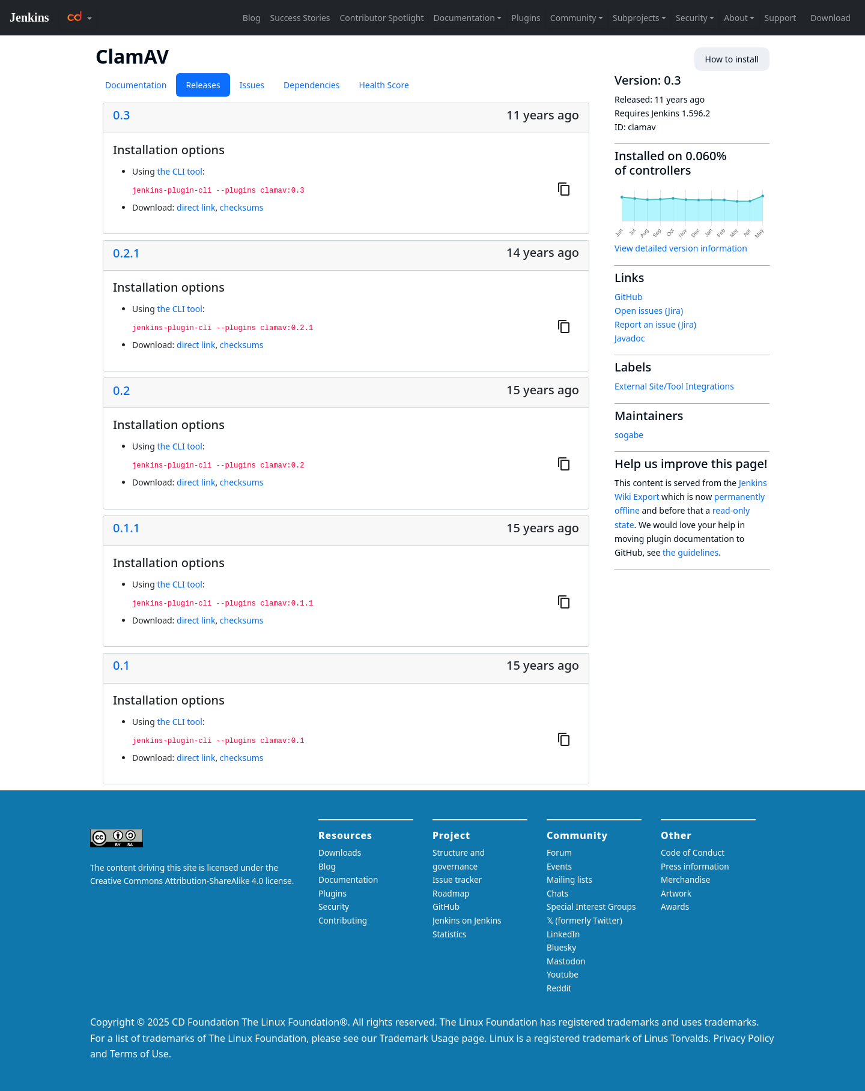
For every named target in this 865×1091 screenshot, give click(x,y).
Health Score (383, 85)
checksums (242, 207)
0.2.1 (126, 253)
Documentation (135, 85)
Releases (203, 85)
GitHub (629, 296)
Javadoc (630, 338)
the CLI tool (179, 171)
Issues (252, 85)
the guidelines (690, 552)
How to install (732, 59)
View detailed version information (681, 248)
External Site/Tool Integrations (674, 386)
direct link (196, 207)
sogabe (629, 434)
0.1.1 (126, 528)
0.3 (121, 115)
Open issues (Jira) (649, 310)
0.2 (121, 390)
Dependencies (311, 85)
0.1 (121, 665)
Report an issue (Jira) (655, 324)
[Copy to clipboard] (564, 188)
